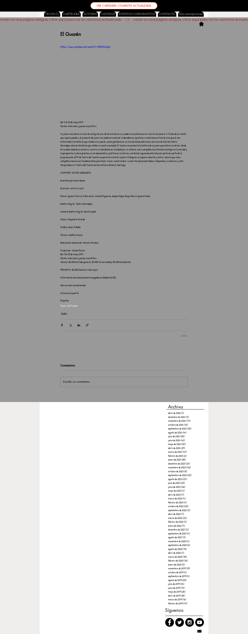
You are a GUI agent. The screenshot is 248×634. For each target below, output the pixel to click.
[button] (108, 14)
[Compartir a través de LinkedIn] (78, 325)
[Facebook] (169, 622)
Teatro (64, 313)
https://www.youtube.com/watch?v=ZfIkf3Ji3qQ (85, 47)
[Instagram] (189, 622)
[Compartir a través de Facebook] (62, 325)
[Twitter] (179, 622)
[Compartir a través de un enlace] (87, 325)
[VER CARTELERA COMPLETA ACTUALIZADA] (123, 5)
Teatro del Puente (69, 305)
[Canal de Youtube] (199, 622)
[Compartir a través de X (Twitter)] (70, 325)
